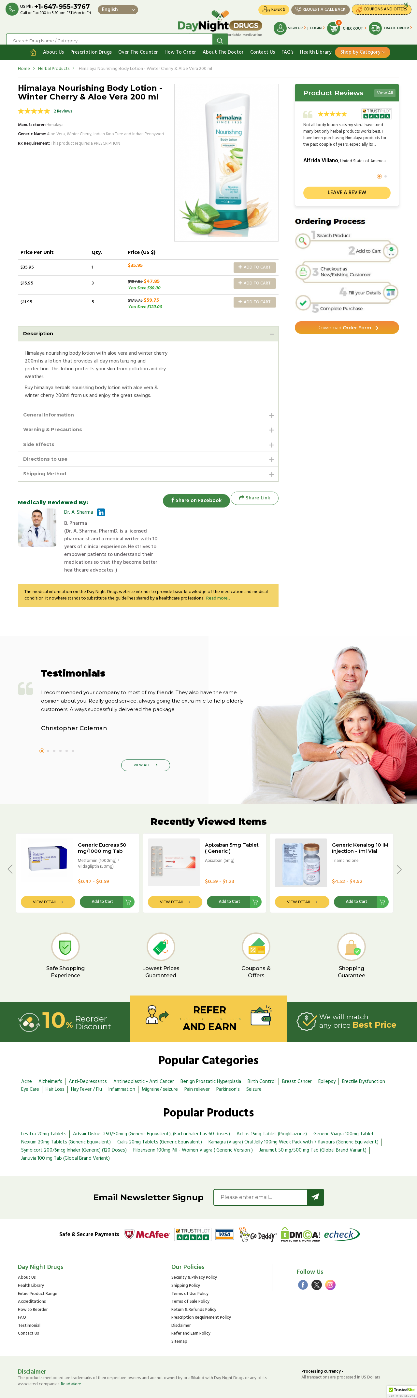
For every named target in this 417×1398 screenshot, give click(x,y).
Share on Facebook (192, 497)
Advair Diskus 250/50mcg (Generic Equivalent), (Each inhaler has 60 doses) (151, 1110)
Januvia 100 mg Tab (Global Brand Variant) (65, 1134)
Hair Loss (55, 1065)
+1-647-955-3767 (63, 7)
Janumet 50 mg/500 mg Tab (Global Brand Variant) (313, 1126)
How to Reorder (33, 1286)
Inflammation (121, 1065)
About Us (53, 46)
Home (24, 63)
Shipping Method (47, 472)
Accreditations (32, 1277)
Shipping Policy (185, 1262)
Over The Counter (138, 46)
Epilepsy (327, 1057)
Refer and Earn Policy (190, 1309)
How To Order (180, 46)
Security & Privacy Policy (194, 1253)
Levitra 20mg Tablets (43, 1110)
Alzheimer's (50, 1057)
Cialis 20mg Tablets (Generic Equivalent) (159, 1118)
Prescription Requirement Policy (201, 1293)
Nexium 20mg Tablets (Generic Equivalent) (66, 1118)
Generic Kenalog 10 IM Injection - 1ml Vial (360, 823)
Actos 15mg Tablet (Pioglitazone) (272, 1110)
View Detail (44, 877)
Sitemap (179, 1317)
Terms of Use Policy (189, 1269)
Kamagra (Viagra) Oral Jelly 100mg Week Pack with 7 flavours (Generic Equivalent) (293, 1118)
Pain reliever (197, 1065)
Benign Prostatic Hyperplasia (210, 1057)
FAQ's (287, 46)
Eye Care (30, 1065)
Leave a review (347, 187)
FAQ (22, 1293)
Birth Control (262, 1057)
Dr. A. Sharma (78, 511)
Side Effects (40, 441)
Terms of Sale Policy (190, 1277)
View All (385, 87)
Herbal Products (53, 63)
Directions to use (47, 457)
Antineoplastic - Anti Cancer (143, 1057)
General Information (51, 410)
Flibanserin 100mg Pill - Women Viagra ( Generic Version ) (193, 1126)
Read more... (218, 574)
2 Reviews (63, 105)
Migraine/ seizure (160, 1065)
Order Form (344, 323)
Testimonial (29, 1302)
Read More (71, 1359)
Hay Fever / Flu (86, 1065)
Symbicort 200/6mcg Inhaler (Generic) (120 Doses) (74, 1126)
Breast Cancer (297, 1057)
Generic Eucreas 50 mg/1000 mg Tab (102, 823)
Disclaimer (181, 1302)
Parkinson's (228, 1065)
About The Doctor (223, 46)
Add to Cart (254, 261)
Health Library (316, 46)
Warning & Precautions (55, 425)
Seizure (254, 1065)
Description (39, 328)
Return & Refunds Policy (193, 1286)
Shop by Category (360, 46)
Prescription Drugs (91, 46)
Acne (26, 1057)
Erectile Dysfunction (363, 1057)
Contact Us (262, 46)
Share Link (254, 497)
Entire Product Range (37, 1269)
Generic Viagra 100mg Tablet (343, 1110)
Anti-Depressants (88, 1057)
